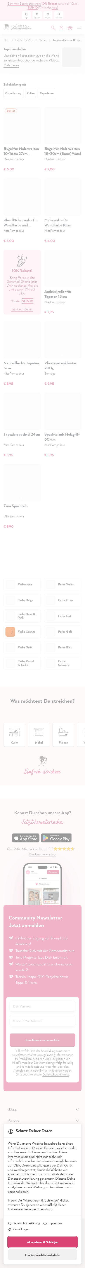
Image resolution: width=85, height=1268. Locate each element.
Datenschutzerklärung (24, 1223)
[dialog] (42, 634)
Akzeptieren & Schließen (42, 1242)
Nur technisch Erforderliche (42, 1255)
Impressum (52, 1223)
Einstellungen (18, 1230)
